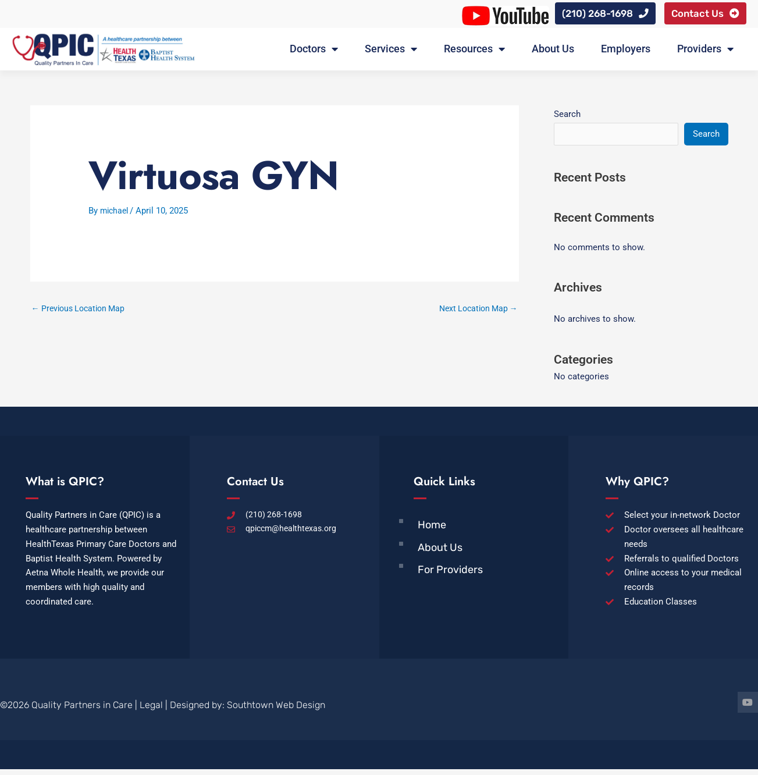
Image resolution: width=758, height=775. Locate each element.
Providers (705, 52)
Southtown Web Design (276, 710)
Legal (151, 710)
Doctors (314, 52)
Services (391, 52)
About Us (553, 52)
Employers (625, 52)
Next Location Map (475, 312)
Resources (474, 52)
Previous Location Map (81, 312)
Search (567, 117)
